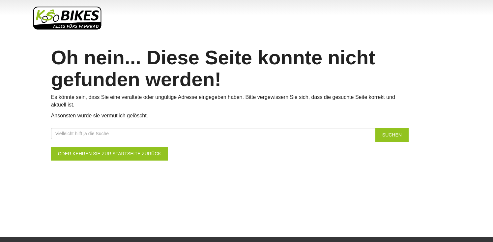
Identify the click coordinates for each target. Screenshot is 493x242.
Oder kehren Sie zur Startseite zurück (109, 153)
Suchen (392, 134)
